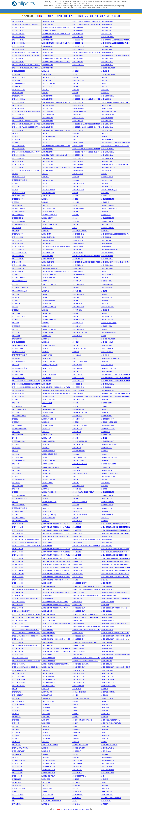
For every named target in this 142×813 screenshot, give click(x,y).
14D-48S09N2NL (18, 393)
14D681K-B (16, 467)
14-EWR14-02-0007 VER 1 (111, 798)
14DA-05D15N (77, 527)
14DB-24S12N (106, 661)
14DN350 (75, 717)
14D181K (104, 183)
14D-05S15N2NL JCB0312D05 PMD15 (56, 34)
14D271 (15, 284)
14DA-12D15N (47, 539)
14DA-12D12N (106, 536)
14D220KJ (75, 215)
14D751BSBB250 (18, 480)
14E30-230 (76, 785)
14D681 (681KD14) (79, 457)
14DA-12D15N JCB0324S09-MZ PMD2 (86, 539)
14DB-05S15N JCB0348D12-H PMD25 (56, 605)
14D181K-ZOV (106, 186)
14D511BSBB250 (78, 399)
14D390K (15, 323)
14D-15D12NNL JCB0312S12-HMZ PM (86, 152)
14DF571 (104, 689)
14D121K (45, 90)
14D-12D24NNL (107, 108)
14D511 (15, 399)
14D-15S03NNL (107, 155)
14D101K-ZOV (47, 74)
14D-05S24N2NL (107, 37)
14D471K (104, 361)
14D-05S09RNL (107, 24)
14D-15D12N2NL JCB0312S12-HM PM (26, 152)
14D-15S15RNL (77, 167)
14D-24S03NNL (107, 243)
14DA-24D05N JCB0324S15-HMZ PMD (115, 555)
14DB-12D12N (106, 611)
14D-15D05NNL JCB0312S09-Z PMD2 (115, 146)
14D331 (15, 307)
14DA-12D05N (17, 536)
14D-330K (105, 300)
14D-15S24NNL (47, 171)
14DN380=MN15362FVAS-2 (82, 720)
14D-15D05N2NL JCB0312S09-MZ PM (56, 146)
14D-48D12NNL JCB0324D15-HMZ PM (26, 384)
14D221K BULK (107, 221)
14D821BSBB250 (107, 502)
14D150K (104, 133)
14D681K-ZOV (47, 473)
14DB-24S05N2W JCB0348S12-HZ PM (86, 658)
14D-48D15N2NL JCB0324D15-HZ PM (26, 387)
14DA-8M (104, 580)
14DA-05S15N (77, 533)
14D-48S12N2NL (78, 393)
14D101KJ (16, 74)
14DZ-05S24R (17, 767)
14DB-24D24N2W (107, 651)
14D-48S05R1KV (78, 390)
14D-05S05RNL (18, 21)
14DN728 (104, 739)
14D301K (104, 294)
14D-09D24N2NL (78, 49)
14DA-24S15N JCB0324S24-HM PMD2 (56, 567)
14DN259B (16, 711)
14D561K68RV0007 (19, 429)
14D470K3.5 (76, 355)
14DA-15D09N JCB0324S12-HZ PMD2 (86, 546)
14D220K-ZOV (47, 218)
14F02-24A (76, 804)
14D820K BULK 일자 (19, 498)
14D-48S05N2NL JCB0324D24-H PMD (56, 390)
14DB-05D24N (17, 595)
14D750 (15, 476)
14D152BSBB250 (107, 139)
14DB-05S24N (77, 605)
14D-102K (105, 77)
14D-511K (16, 403)
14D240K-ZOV (47, 228)
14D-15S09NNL (18, 161)
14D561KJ (46, 432)
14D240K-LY (16, 228)
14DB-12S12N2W (78, 623)
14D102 (74, 74)
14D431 (74, 339)
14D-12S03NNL (47, 111)
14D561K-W (76, 435)
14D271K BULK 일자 (19, 291)
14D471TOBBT (77, 375)
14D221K (45, 221)
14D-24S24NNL (18, 271)
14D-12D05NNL (48, 99)
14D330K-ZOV (77, 303)
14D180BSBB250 (18, 177)
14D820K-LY (76, 498)
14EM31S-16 (76, 791)
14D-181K (16, 186)
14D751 (74, 476)
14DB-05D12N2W (107, 589)
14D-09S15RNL (47, 65)
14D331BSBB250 (78, 307)
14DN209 (104, 704)
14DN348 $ (105, 714)
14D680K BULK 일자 (49, 454)
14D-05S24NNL (18, 40)
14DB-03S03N (17, 583)
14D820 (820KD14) (49, 492)
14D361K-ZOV (106, 316)
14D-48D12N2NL (78, 381)
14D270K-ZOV (106, 281)
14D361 (104, 313)
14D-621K (45, 444)
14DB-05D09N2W (107, 586)
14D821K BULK (107, 505)
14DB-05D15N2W (78, 592)
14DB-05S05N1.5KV (108, 595)
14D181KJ (46, 186)
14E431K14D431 (48, 788)
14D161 (15, 174)
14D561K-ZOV (106, 435)
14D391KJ (16, 336)
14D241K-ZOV (17, 234)
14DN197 (75, 704)
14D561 (15, 419)
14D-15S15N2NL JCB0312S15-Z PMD (115, 164)
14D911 (15, 514)
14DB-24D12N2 (18, 648)
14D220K (75, 211)
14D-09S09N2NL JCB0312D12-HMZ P (115, 55)
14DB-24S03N (17, 655)
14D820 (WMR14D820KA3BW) (83, 492)
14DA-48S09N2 (18, 577)
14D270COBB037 (18, 277)
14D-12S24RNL (107, 130)
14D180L (15, 183)
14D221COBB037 (18, 221)
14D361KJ (75, 316)
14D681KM (46, 470)
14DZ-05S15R (77, 763)
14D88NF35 (76, 511)
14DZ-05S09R (77, 760)
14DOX (104, 742)
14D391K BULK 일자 (79, 332)
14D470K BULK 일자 (19, 355)
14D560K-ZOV (77, 416)
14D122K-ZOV (17, 96)
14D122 (45, 93)
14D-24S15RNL (107, 265)
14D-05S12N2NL (18, 27)
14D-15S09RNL (47, 161)
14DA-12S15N (106, 542)
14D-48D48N (106, 387)
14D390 (15, 319)
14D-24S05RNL (77, 253)
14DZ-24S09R (77, 770)
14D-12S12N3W (78, 121)
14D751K (75, 480)
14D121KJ (105, 90)
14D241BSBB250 (107, 228)
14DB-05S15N (17, 605)
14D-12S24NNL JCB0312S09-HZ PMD (56, 130)
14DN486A (16, 732)
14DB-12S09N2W (107, 620)
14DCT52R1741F (107, 673)
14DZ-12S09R (106, 767)
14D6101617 (46, 438)
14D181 (45, 183)
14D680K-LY (106, 454)
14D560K (104, 409)
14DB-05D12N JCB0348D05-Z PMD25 (86, 589)
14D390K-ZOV (106, 326)
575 (69, 810)
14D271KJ (46, 291)
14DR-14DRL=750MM (20, 748)
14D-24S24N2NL (78, 268)
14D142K (45, 133)
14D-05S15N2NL (18, 34)
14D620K (75, 438)
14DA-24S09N (17, 564)
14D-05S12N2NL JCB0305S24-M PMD (56, 27)
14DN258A (105, 707)
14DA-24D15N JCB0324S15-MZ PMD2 (56, 561)
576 (72, 810)
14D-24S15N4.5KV (19, 265)
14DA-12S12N (77, 542)
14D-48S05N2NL (18, 390)
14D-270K (105, 277)
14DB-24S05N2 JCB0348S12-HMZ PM (115, 655)
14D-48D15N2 (77, 384)
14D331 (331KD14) (49, 307)
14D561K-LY (76, 432)
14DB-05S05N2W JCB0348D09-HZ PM (26, 599)
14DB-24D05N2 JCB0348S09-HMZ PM (86, 642)
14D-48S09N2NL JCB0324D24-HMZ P (56, 393)
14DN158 (45, 704)
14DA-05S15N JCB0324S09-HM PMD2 (115, 533)
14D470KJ (105, 355)
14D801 (104, 489)
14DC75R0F (46, 670)
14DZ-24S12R (17, 773)
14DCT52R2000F (48, 676)
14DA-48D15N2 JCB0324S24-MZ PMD (56, 574)
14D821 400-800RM (49, 502)
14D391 (15, 329)
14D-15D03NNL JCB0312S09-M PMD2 (115, 143)
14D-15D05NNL (77, 146)
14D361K (45, 316)
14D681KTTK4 (106, 470)
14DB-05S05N (47, 595)
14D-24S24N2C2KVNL (50, 268)
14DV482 (45, 754)
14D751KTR (105, 483)
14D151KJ (16, 139)
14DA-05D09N (77, 524)
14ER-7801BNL (18, 798)
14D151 (15, 136)
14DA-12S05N (106, 539)
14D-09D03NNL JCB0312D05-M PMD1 (115, 40)
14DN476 (45, 726)
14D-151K (105, 136)
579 (83, 810)
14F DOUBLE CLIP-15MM (51, 801)
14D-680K (16, 454)
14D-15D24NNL (77, 155)
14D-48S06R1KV (107, 390)
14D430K (45, 339)
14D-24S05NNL (47, 249)
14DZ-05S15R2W (107, 763)
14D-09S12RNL (77, 62)
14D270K (75, 277)
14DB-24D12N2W (78, 648)
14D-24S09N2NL (107, 253)
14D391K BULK (47, 332)
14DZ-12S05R (77, 767)
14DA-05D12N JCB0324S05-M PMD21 (56, 527)
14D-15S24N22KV (108, 167)
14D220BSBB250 (107, 205)
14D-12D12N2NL (48, 105)
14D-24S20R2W (18, 268)
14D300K (15, 294)
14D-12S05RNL (47, 118)
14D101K (45, 71)
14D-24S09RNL (18, 259)
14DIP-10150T (17, 695)
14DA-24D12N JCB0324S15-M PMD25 (115, 558)
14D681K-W (16, 473)
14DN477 (75, 726)
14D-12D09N (106, 99)
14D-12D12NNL (77, 105)
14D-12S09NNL (47, 121)
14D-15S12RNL (47, 164)
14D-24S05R (76, 249)
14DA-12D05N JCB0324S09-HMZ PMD (56, 536)
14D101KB (105, 71)
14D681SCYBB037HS (109, 473)
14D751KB (16, 483)
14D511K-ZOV (17, 406)
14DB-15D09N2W (48, 633)
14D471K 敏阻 (77, 365)
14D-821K (75, 505)
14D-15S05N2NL (18, 158)
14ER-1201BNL (47, 795)
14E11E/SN (76, 782)
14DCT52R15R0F (78, 673)
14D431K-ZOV (17, 349)
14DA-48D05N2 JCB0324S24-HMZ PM (115, 567)
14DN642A (105, 735)
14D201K (15, 202)
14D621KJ (46, 448)
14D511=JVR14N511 (49, 399)
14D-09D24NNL (107, 49)
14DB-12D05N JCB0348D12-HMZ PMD (56, 608)
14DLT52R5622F (18, 701)
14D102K (75, 77)
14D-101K (75, 71)
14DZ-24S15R (77, 773)
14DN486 (104, 729)
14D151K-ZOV (47, 139)
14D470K (45, 352)
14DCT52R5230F (107, 683)
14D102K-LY (46, 80)
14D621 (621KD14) (19, 441)
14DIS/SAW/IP (47, 695)
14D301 (45, 294)
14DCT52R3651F (48, 683)
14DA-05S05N (17, 530)
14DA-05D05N (17, 524)
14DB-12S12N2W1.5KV (20, 627)
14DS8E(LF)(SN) (107, 748)
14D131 (15, 133)
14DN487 (45, 732)
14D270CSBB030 (48, 277)
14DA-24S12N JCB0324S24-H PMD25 (115, 564)
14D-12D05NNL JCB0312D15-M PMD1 (86, 99)
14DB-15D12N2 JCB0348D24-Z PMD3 (115, 633)
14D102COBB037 (48, 77)
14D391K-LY (46, 336)
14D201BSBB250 (107, 199)
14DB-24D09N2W (78, 645)
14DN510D (76, 732)
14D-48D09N (46, 378)
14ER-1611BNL (77, 795)
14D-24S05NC (106, 246)
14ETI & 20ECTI (48, 798)
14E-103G (75, 779)
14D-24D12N (17, 240)
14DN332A (46, 714)
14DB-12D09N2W (78, 611)
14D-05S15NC (106, 34)
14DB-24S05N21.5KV (20, 658)
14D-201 (75, 199)
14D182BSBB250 (48, 190)
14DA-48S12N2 (77, 577)
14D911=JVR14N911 (79, 514)
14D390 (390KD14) (49, 319)
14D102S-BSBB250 (79, 80)
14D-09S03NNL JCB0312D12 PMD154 (86, 52)
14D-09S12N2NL (107, 59)
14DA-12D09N (77, 536)
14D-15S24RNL (107, 171)
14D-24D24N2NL (78, 243)
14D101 (74, 68)
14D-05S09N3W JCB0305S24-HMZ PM (26, 24)
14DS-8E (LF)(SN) (78, 748)
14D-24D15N (106, 240)
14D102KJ (16, 80)
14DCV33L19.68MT (108, 686)
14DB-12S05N (106, 617)
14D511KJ (75, 403)
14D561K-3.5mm (107, 425)
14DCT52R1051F (107, 670)
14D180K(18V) (47, 180)
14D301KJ (46, 297)
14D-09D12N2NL (78, 46)
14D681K (104, 460)
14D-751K (105, 480)
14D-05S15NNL (77, 37)
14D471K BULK (107, 365)
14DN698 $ (46, 739)
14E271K (45, 785)
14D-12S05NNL (18, 118)
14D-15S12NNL (107, 161)
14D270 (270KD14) (49, 274)
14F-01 (74, 801)
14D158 (45, 143)
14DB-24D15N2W (78, 651)
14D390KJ (46, 326)
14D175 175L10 (77, 174)
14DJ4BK (75, 695)
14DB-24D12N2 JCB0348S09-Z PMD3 (56, 648)
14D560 (104, 406)
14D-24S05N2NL (18, 246)
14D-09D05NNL (77, 43)
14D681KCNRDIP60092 (50, 467)
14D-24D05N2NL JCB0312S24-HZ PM (115, 234)
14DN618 (75, 735)
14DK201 (104, 695)
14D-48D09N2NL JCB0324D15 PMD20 (115, 378)
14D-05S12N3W (78, 27)
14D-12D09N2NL (18, 102)
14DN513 (104, 732)
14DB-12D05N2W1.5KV (20, 611)
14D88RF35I (106, 511)
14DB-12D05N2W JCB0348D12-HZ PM (115, 608)
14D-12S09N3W (107, 118)
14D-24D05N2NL (78, 234)
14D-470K (75, 352)
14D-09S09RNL (77, 59)
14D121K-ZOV (17, 93)
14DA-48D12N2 (77, 571)
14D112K (75, 83)
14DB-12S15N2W (107, 627)
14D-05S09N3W (107, 21)
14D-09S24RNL (47, 68)
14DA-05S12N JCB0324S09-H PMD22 (56, 533)
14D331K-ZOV (47, 313)
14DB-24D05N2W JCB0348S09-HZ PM (26, 645)
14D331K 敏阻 (77, 310)
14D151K (75, 136)
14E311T (104, 785)
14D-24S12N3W (48, 259)
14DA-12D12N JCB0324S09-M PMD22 (26, 539)
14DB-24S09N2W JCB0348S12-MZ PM (86, 661)
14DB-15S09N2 (18, 639)
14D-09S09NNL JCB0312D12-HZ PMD (56, 59)
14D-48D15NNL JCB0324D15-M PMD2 (56, 387)
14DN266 (75, 711)
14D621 (104, 438)
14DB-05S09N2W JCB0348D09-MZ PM (56, 602)
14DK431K (46, 698)
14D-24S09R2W (107, 256)
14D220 (74, 205)
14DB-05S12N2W (107, 602)
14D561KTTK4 (17, 435)
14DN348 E (16, 717)
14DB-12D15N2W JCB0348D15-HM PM (86, 617)
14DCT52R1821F (18, 676)
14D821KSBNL (77, 508)
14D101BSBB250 (18, 71)
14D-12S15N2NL (48, 124)
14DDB (14, 689)
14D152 (74, 139)
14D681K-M (76, 470)
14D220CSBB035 (18, 211)
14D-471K (16, 365)
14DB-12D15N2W (48, 617)
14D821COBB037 (18, 505)
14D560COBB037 (78, 409)
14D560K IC (105, 413)
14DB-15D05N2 (47, 630)
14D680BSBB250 (48, 451)
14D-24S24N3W (107, 268)
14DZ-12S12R (17, 770)
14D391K (104, 329)
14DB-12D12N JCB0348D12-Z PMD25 (26, 614)
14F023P (104, 804)
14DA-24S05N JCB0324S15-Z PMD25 (115, 561)
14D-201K (45, 202)
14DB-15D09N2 (107, 630)
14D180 (104, 174)
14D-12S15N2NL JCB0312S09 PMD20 (86, 124)
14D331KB (105, 310)
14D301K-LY (76, 297)
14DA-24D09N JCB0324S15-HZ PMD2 (56, 558)
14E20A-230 (16, 785)
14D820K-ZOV (106, 498)
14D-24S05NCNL (18, 249)
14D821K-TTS (106, 508)
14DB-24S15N (106, 664)
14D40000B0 (17, 339)
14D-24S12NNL (77, 259)
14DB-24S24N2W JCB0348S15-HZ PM (115, 667)
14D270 (15, 274)
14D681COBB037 (48, 460)
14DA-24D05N (77, 555)
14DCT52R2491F (18, 679)
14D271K (45, 287)
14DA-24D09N (17, 558)
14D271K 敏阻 (106, 287)
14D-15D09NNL (48, 149)
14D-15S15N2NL (78, 164)
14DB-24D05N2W (107, 642)
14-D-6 (14, 438)
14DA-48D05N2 (77, 567)
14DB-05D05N (17, 586)
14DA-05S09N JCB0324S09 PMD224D (115, 530)
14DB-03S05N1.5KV (79, 583)
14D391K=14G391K (108, 332)
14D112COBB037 (48, 83)
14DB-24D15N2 (18, 651)
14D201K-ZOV (17, 205)
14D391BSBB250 (78, 329)
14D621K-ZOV (106, 448)
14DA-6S (75, 580)
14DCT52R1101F (18, 673)
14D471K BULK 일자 (19, 368)
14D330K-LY (46, 303)
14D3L (103, 336)
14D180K (45, 177)
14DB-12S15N (47, 627)
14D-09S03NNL (47, 52)
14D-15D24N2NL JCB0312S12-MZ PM (56, 155)
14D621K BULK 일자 (108, 444)
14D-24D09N (106, 237)
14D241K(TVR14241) (79, 231)
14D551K (75, 406)
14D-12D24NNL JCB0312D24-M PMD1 (26, 111)
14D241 (74, 228)
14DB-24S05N (47, 655)
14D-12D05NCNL (18, 99)
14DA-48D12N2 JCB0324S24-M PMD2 (115, 571)
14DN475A (16, 726)
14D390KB (16, 326)
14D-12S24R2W (78, 130)
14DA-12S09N (47, 542)
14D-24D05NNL (77, 237)
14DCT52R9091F (48, 686)
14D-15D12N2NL (107, 149)
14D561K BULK (47, 425)
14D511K (104, 399)
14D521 (45, 406)
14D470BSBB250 (107, 349)
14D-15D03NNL (77, 143)
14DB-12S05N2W (48, 620)
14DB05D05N (106, 583)
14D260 (104, 271)
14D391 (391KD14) (49, 329)
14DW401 (105, 754)
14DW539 (15, 757)
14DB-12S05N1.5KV (19, 620)
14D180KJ (75, 180)
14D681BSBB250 (18, 460)
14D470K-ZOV (47, 358)
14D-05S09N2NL (48, 21)
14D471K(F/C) (47, 368)
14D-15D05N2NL (18, 146)
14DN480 (45, 729)
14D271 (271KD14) (49, 284)
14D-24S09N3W (18, 256)
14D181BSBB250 (78, 183)
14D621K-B (16, 448)
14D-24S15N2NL (48, 262)
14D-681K (16, 464)
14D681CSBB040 (78, 460)
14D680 (15, 451)
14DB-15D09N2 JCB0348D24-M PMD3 (26, 633)
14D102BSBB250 (18, 77)
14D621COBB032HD (79, 441)
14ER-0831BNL (107, 791)
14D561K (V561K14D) (109, 422)
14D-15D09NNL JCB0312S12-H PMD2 (86, 149)
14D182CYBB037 (48, 193)
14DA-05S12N (17, 533)
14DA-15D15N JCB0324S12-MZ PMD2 (56, 549)
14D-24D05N (46, 234)
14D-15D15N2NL (107, 152)
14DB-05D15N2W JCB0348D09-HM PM (115, 592)
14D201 (45, 199)
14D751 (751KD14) (108, 476)
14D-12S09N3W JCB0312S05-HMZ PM (26, 121)
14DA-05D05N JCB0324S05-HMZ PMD (56, 524)
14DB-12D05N (17, 608)
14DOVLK (75, 742)
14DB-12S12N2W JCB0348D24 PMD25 (115, 623)
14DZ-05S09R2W (107, 760)
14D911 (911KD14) (49, 514)
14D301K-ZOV (106, 297)
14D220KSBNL (17, 218)
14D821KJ (46, 508)
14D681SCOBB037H (79, 473)
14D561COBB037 (107, 419)
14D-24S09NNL (47, 256)
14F (13, 801)
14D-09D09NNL (48, 46)
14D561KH (16, 432)
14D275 (104, 291)
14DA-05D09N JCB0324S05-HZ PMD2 (115, 524)
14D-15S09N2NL (107, 158)
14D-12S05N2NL (18, 115)
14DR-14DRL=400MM (50, 745)
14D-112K (105, 83)
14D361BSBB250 (18, 316)
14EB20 (15, 791)
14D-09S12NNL (18, 62)
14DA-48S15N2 (18, 580)
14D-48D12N (46, 381)
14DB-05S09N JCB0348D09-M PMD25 (115, 599)
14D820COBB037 (18, 495)
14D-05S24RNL (47, 40)
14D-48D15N (46, 384)
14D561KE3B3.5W (108, 429)
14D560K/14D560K (19, 416)
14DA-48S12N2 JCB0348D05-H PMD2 (115, 577)
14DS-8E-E (46, 751)
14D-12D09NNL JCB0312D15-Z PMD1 (115, 102)
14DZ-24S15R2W (107, 773)
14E (102, 776)
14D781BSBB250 (78, 486)
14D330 (15, 300)
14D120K (75, 87)
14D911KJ (46, 521)
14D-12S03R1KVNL (79, 111)
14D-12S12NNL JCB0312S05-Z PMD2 (26, 124)
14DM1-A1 (75, 701)
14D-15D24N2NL (18, 155)
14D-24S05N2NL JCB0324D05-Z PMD (56, 246)
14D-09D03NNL (77, 40)
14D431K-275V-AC (49, 345)
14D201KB (76, 202)
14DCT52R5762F (18, 686)
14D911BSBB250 (107, 514)
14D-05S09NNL (47, 24)
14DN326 (15, 714)
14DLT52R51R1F (107, 698)
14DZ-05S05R (106, 757)
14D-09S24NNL (107, 65)
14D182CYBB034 (18, 193)
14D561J (15, 422)
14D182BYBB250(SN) (109, 190)
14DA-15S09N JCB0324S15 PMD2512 (56, 552)
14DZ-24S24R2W (48, 776)
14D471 (74, 358)
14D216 (45, 205)
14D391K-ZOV (77, 336)
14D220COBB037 (18, 208)
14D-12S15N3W (107, 124)
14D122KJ (105, 93)
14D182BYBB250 (78, 190)
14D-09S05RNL (77, 55)
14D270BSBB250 (107, 274)
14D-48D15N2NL (107, 384)
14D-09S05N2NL (107, 52)
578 (80, 810)
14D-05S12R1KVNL (49, 30)
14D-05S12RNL (77, 30)
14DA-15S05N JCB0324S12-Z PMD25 (115, 549)
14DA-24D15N (17, 561)
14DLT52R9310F (48, 701)
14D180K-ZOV (106, 180)
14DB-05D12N (47, 589)
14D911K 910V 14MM (20, 521)
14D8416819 (46, 511)
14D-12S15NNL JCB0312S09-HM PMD (86, 127)
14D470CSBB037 (18, 352)
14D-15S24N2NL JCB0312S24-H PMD (26, 171)
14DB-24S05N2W (48, 658)
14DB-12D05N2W (78, 608)
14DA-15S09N (17, 552)
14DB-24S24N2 (47, 667)
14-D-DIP (45, 689)
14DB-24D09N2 (47, 645)
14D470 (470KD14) (79, 349)
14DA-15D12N (106, 546)
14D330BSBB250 (48, 300)
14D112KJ (16, 87)
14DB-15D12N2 (77, 633)
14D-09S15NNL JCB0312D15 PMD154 (26, 65)
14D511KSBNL (106, 403)
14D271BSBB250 (78, 284)
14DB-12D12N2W (48, 614)
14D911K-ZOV (77, 521)
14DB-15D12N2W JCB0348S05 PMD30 (26, 636)
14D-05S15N (106, 30)
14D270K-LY (76, 281)
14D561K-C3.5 (77, 429)
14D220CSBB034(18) (109, 208)
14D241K (15, 231)
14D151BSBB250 (48, 136)
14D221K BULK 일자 (19, 224)
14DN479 (15, 729)
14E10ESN (46, 782)
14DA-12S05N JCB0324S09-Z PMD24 (26, 542)
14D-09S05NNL (47, 55)
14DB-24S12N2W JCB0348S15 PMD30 (56, 664)
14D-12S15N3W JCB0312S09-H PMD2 (26, 127)
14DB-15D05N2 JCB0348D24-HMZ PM (86, 630)
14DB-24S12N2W (18, 664)
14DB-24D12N (106, 645)
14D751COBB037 (48, 480)
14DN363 (15, 720)
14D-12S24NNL (18, 130)
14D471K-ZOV (17, 375)
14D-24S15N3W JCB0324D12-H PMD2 (115, 262)
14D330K (75, 300)
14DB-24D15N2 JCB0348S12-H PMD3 (56, 651)
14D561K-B (46, 429)
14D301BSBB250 (78, 294)
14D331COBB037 (107, 307)
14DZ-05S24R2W (48, 767)
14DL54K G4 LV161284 (80, 698)
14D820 (15, 492)
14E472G (75, 788)
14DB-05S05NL (47, 599)
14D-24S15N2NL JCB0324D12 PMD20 (86, 262)
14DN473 (75, 723)
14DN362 (104, 717)
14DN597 (15, 735)
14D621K (15, 444)
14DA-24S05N (77, 561)
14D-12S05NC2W (107, 115)
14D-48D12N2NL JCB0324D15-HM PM (115, 381)
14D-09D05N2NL (18, 43)
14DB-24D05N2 (47, 642)
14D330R (104, 303)
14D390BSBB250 (78, 319)
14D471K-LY (76, 371)
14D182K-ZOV (17, 199)
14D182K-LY (106, 196)
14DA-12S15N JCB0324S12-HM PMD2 (26, 546)
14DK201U (16, 698)
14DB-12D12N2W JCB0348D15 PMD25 (86, 614)
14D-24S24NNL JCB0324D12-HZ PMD (56, 271)
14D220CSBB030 (48, 208)
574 (65, 810)
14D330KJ (16, 303)
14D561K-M (105, 432)
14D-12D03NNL (48, 96)
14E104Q (104, 779)
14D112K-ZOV (47, 87)
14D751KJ (75, 483)
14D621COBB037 (107, 441)
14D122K (75, 93)
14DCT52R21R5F (78, 676)
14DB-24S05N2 (77, 655)
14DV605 (75, 754)
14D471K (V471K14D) (50, 365)
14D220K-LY (106, 215)
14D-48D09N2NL (78, 378)
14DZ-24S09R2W (107, 770)
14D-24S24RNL (77, 271)
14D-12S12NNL (107, 121)
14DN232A (46, 707)
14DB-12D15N (106, 614)
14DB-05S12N (77, 602)
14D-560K (16, 413)
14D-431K (75, 342)
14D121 (104, 87)
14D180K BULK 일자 (19, 180)
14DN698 (15, 739)
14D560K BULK (47, 413)
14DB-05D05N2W (48, 586)
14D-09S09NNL (18, 59)
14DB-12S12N (17, 623)
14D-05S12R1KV (18, 30)
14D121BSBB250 (18, 90)
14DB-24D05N (17, 642)
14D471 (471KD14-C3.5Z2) (111, 358)
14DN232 (15, 707)
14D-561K (75, 422)
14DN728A (16, 742)
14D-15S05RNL (77, 158)
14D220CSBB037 (48, 211)
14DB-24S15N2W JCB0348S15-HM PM (26, 667)
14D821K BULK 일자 (19, 508)
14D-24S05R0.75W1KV (109, 249)
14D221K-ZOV (106, 224)
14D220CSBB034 (78, 208)
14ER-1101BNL (18, 795)
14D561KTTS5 (47, 435)
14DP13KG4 (16, 745)
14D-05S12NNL (107, 27)
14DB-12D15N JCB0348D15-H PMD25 (26, 617)
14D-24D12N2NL (48, 240)
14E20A (104, 782)
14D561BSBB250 (78, 419)
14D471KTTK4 (106, 371)
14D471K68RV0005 (108, 368)
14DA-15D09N (47, 546)
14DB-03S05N (47, 583)
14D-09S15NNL (107, 62)
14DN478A (105, 726)
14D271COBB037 (107, 284)
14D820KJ (46, 498)
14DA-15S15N (17, 555)
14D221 (74, 218)
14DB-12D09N (47, 611)
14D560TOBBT (107, 416)
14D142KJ (75, 133)
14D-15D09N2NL (18, 149)
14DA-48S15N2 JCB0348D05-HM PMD (56, 580)
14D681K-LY (16, 470)
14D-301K (16, 297)
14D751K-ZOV (17, 486)
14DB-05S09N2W (18, 602)
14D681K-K (105, 467)
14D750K (45, 476)
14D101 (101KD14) (108, 68)
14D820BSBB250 (107, 492)
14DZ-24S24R (17, 776)
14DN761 (45, 742)
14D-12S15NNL (47, 127)
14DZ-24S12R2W (48, 773)
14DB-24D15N (106, 648)
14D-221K (75, 221)
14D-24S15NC (47, 265)
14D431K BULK (107, 342)
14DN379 (45, 720)
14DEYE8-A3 (76, 689)
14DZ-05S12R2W (48, 763)
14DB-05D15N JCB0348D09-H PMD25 (56, 592)
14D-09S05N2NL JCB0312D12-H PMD (26, 55)
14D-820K (75, 495)
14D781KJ (46, 489)
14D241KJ (105, 231)
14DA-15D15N (17, 549)
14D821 (15, 502)
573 (62, 810)
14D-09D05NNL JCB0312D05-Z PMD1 (115, 43)
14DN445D (46, 723)
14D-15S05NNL (47, 158)
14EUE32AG (76, 798)
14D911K (75, 518)
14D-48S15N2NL (18, 396)
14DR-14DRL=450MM (80, 745)
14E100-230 (16, 779)
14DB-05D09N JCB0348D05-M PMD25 (86, 586)
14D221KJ (75, 224)
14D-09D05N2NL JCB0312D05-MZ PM (56, 43)
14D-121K (75, 90)
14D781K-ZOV (77, 489)
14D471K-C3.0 (17, 371)
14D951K (104, 521)
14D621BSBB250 (48, 441)
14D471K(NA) (77, 368)
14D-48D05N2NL (18, 378)
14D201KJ (105, 202)
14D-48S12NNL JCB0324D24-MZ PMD (115, 393)
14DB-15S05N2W (78, 636)
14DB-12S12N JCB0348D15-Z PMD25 (56, 623)
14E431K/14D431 (18, 788)
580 (87, 810)
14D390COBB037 (107, 319)
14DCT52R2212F (107, 676)
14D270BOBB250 (78, 274)
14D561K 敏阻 (17, 425)
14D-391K (16, 332)
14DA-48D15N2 (18, 574)
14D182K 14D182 (18, 196)
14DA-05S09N (77, 530)
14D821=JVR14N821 (79, 502)
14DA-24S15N (17, 567)
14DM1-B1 (105, 701)
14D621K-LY (76, 448)
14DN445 (15, 723)
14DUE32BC (16, 754)
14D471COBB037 (48, 361)
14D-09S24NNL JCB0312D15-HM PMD (26, 68)
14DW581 (45, 757)
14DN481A (76, 729)
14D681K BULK (47, 464)
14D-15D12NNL (48, 152)
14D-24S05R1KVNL (19, 253)
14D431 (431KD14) (108, 339)
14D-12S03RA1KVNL (109, 111)
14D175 (45, 174)
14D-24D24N (46, 243)
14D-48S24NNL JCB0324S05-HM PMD (115, 396)
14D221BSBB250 (107, 218)
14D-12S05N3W (48, 115)
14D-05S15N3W (78, 34)
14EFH (44, 791)
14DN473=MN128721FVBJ (111, 723)
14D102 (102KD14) (108, 74)
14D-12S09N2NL (78, 118)
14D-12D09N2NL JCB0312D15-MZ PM (56, 102)
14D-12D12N (17, 105)
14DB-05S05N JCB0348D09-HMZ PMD (86, 595)
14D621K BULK (77, 444)
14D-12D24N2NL (78, 108)
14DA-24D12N (77, 558)
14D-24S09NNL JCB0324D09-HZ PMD (86, 256)
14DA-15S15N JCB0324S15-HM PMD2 (56, 555)
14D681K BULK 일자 (79, 464)
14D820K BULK (107, 495)
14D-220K (105, 211)
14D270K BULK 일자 (19, 281)
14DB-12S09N (77, 620)
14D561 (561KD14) (49, 419)
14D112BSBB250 (18, 83)
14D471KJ (46, 371)
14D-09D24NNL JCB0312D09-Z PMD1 (26, 52)
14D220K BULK (18, 215)
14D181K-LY (76, 186)
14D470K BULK (107, 352)
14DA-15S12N (77, 552)
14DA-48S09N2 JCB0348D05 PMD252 (56, 577)
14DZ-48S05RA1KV (79, 776)
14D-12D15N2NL (18, 108)
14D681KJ (75, 467)
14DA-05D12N (17, 527)
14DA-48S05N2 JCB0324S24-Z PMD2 (115, 574)
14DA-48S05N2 (77, 574)
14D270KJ (46, 281)
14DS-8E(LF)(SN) (18, 751)
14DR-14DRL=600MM (109, 745)
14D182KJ (75, 196)
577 (76, 810)
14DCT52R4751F (78, 683)
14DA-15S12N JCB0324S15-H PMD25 (115, 552)
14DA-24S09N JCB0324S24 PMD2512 (56, 564)
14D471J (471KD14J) (79, 361)
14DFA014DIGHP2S (79, 692)
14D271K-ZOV (77, 291)
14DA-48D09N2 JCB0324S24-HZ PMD (56, 571)
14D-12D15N (106, 105)
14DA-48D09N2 (18, 571)
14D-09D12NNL (107, 46)
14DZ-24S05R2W (48, 770)
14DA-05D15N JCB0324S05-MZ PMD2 (115, 527)
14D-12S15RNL (107, 127)
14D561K (45, 422)
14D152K (15, 143)
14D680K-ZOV (17, 457)
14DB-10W (105, 605)
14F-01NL (45, 804)
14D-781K (16, 489)
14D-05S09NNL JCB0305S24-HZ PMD (86, 24)
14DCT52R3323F (18, 683)
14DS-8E (45, 748)
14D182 (15, 190)
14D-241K (45, 231)
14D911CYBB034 (48, 518)
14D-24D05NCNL (48, 237)
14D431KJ (75, 345)
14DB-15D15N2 (47, 636)
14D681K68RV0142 (108, 464)
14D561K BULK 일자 (79, 425)
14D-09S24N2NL (78, 65)
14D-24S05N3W (78, 246)
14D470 (45, 349)
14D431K (45, 342)
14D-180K (75, 177)
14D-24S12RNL (107, 259)
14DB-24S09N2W (48, 661)
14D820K (45, 495)
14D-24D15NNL (18, 243)
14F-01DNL (16, 804)
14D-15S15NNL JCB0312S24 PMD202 (56, 167)
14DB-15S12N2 (77, 639)
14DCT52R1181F (48, 673)
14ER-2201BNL (107, 795)
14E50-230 (105, 788)
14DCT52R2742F (78, 679)
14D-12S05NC (77, 115)
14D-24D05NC (17, 237)
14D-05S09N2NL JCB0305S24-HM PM (86, 21)
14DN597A (46, 735)
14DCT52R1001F (78, 670)
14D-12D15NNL (48, 108)
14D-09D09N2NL (18, 46)
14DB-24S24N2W (78, 667)
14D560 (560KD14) (19, 409)
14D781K (104, 486)
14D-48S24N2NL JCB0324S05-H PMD (86, 396)
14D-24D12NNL (77, 240)
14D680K (104, 451)
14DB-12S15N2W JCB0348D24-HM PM (26, 630)
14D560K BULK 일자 (79, 412)
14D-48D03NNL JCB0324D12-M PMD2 (115, 375)
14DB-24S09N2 (107, 658)
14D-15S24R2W (78, 171)
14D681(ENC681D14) (109, 457)
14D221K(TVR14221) (49, 224)
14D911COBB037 (18, 518)
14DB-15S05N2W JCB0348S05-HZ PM (115, 636)
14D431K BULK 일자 (19, 345)
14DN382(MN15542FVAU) (111, 720)
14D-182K (105, 193)
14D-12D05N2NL (107, 96)
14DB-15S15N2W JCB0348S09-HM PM (115, 639)
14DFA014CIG (47, 692)
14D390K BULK (77, 323)
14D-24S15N (17, 262)
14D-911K (105, 518)
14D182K (75, 193)
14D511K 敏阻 (47, 403)
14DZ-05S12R (17, 763)
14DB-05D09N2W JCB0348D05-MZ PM (26, 589)
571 (54, 810)
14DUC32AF (76, 751)
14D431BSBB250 (18, 342)
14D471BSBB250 (18, 361)
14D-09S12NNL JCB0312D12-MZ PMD (56, 62)
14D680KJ (75, 454)
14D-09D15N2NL (18, 49)
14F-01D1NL (106, 801)
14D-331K (45, 310)
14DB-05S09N (77, 599)
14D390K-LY (76, 326)
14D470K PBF (47, 355)
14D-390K (45, 323)
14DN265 (45, 711)
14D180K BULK (107, 177)
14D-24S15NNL (77, 265)
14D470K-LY (16, 358)
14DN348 (75, 714)
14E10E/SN (16, 782)
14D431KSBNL (106, 345)
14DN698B (76, 739)
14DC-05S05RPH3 (19, 670)
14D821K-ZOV (17, 511)
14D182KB (46, 196)
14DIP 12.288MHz (108, 692)
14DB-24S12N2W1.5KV (80, 664)
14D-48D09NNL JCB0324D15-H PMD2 (26, 381)
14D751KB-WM (47, 483)
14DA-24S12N (77, 564)
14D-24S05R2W (48, 253)
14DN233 (75, 707)
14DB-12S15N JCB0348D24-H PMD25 (86, 627)
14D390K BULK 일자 (108, 323)
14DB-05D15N (17, 592)
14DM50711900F (18, 704)
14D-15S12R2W (18, 164)
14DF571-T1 (16, 692)
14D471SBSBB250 (49, 375)
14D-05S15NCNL (18, 37)
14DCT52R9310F (78, 686)
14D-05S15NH (47, 37)
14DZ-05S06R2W (48, 760)
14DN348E (46, 717)
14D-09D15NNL (48, 49)
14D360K (75, 313)
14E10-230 (46, 779)
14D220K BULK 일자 (49, 215)
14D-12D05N (76, 96)
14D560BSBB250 (48, 409)
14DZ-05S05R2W (18, 760)
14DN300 (104, 711)
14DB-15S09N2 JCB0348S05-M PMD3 (56, 639)
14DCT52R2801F (107, 679)
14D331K (15, 310)
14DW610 (75, 757)
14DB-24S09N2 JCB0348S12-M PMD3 (26, 661)
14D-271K (75, 287)
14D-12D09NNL (77, 102)
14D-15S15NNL (18, 167)
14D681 (45, 457)
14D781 (45, 486)
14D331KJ (16, 313)
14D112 (104, 80)
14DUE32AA (106, 751)
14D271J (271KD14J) (20, 287)
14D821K (45, 505)
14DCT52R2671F (48, 679)
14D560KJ (46, 416)
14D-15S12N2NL (78, 161)
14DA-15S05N (77, 549)
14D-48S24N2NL (48, 396)
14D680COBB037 (78, 451)
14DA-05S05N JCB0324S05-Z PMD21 (56, 530)
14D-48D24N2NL (78, 387)
